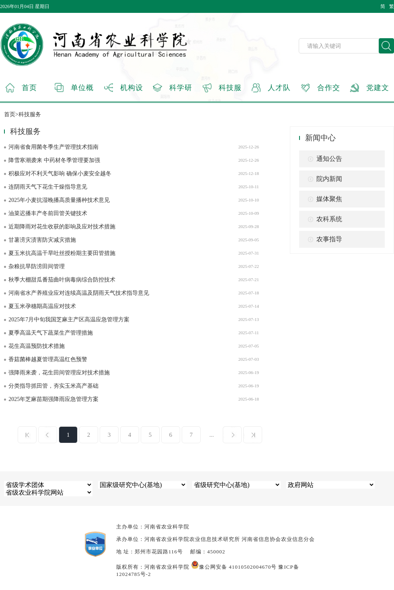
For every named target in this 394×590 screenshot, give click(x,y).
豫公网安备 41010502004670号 (234, 567)
